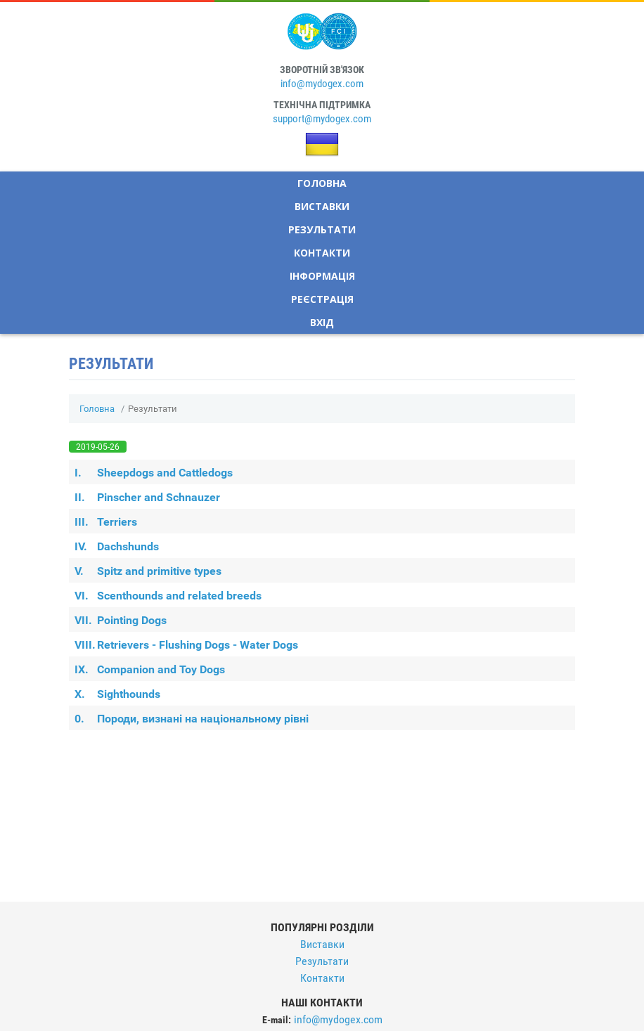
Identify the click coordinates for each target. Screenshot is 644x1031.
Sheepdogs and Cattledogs (154, 472)
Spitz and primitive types (148, 571)
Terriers (106, 522)
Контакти (322, 252)
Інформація (322, 276)
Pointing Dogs (121, 620)
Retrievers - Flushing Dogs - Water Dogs (186, 644)
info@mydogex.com (322, 83)
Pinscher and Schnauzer (147, 497)
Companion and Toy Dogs (150, 669)
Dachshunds (117, 546)
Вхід (322, 322)
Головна (322, 183)
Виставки (322, 206)
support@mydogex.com (322, 118)
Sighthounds (117, 694)
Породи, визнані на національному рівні (192, 718)
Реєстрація (322, 299)
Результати (322, 229)
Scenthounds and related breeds (168, 595)
